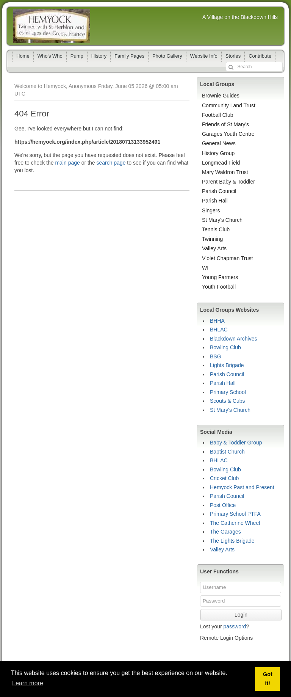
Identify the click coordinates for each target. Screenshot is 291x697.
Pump (76, 56)
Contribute (260, 56)
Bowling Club (225, 347)
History (98, 56)
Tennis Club (216, 229)
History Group (218, 153)
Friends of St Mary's (225, 124)
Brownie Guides (220, 96)
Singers (211, 210)
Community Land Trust (228, 105)
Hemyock (51, 26)
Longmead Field (221, 163)
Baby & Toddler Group (236, 443)
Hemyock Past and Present (242, 487)
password (234, 626)
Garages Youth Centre (228, 134)
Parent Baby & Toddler (228, 182)
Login (241, 615)
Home (23, 56)
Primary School (228, 392)
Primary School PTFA (235, 514)
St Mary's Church (222, 220)
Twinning (212, 239)
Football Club (217, 115)
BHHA (217, 321)
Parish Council (219, 191)
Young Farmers (220, 277)
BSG (215, 356)
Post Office (223, 505)
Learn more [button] (27, 683)
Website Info (203, 56)
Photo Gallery (167, 56)
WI (205, 268)
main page (67, 163)
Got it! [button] (267, 678)
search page (110, 163)
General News (219, 143)
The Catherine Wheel (235, 523)
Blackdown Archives (233, 339)
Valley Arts (214, 248)
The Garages (225, 532)
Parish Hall (215, 201)
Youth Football (219, 287)
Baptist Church (227, 452)
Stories (233, 56)
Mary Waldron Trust (225, 172)
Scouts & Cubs (227, 401)
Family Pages (129, 56)
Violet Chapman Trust (227, 258)
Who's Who (50, 56)
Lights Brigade (227, 365)
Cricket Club (224, 478)
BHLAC (219, 330)
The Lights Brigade (232, 541)
